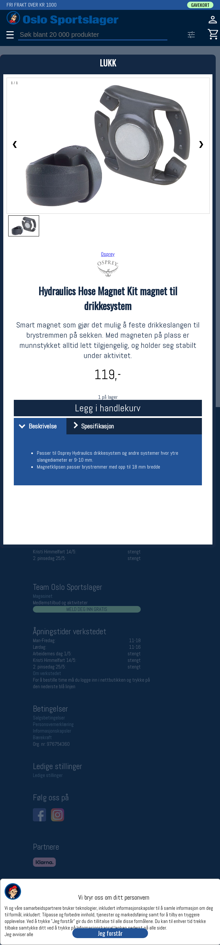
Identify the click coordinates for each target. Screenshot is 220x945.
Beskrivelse (36, 426)
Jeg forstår (110, 933)
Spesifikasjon (91, 426)
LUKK (108, 63)
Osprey (107, 254)
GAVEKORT (200, 5)
